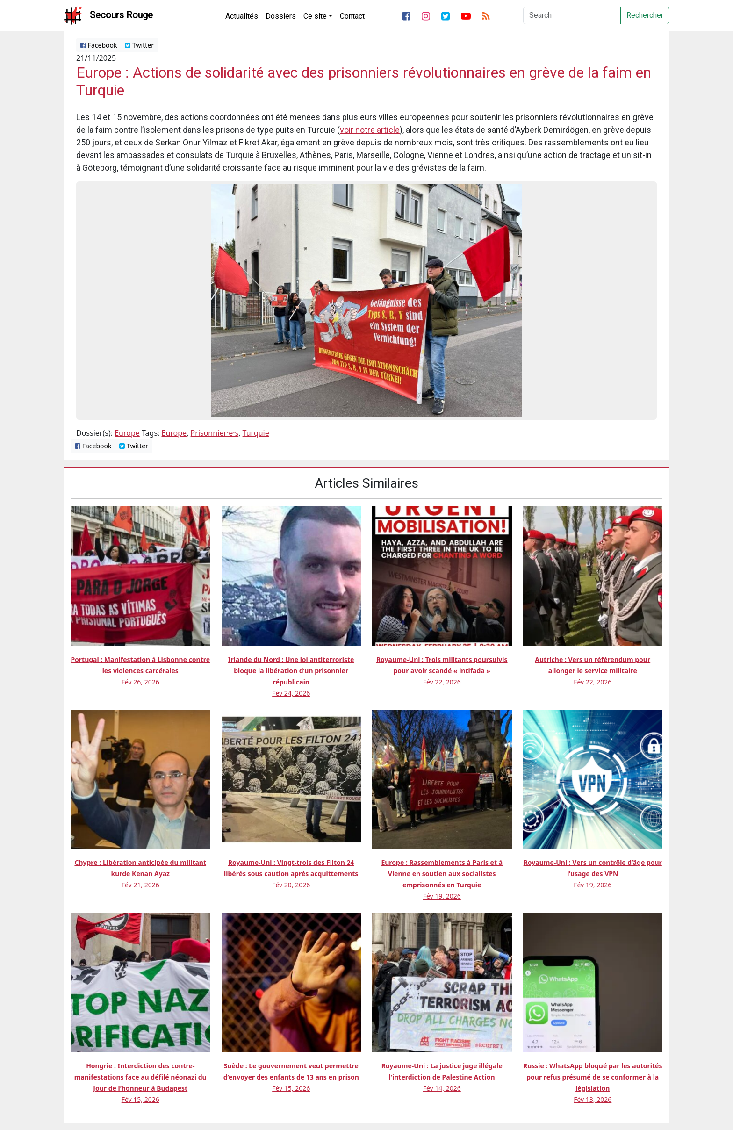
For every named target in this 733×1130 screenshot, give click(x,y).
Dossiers (281, 16)
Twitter (139, 45)
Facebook (98, 45)
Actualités (241, 16)
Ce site (315, 16)
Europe (127, 433)
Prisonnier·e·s (215, 433)
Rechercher (644, 15)
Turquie (256, 433)
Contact (352, 16)
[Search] (572, 15)
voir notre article (370, 130)
